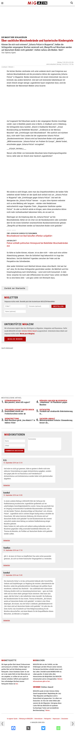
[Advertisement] (37, 20)
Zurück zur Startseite (14, 288)
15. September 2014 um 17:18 (12, 550)
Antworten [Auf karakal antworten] (6, 540)
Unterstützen (38, 719)
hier (17, 684)
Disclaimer (64, 719)
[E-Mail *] (15, 306)
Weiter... (48, 710)
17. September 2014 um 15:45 (12, 575)
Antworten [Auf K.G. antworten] (6, 485)
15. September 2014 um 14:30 (12, 495)
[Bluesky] (53, 728)
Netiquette (47, 719)
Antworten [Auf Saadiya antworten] (6, 565)
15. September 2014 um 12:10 (12, 463)
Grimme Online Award (29, 331)
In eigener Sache (12, 719)
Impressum (56, 719)
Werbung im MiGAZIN (26, 719)
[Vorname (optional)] (38, 306)
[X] (38, 728)
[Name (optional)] (15, 311)
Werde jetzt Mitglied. (27, 334)
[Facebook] (23, 728)
